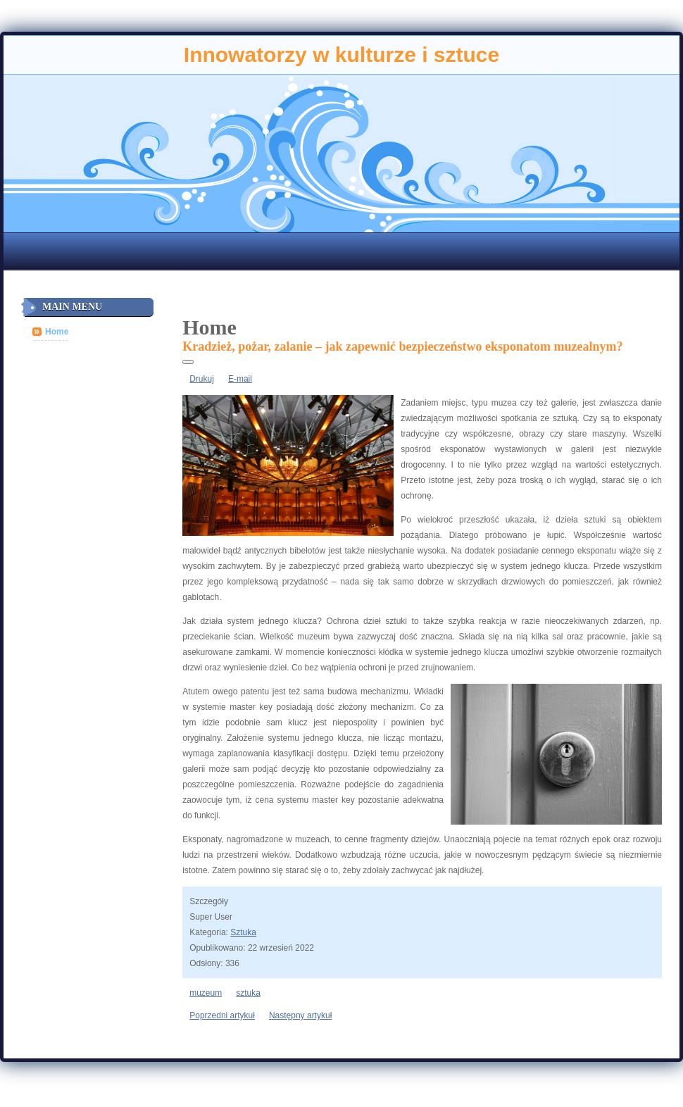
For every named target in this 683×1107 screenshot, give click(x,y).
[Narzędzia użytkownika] (188, 362)
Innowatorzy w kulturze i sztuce (341, 54)
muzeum (205, 993)
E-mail (240, 379)
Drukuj (201, 379)
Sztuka (243, 932)
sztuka (248, 993)
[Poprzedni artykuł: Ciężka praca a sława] (222, 1015)
